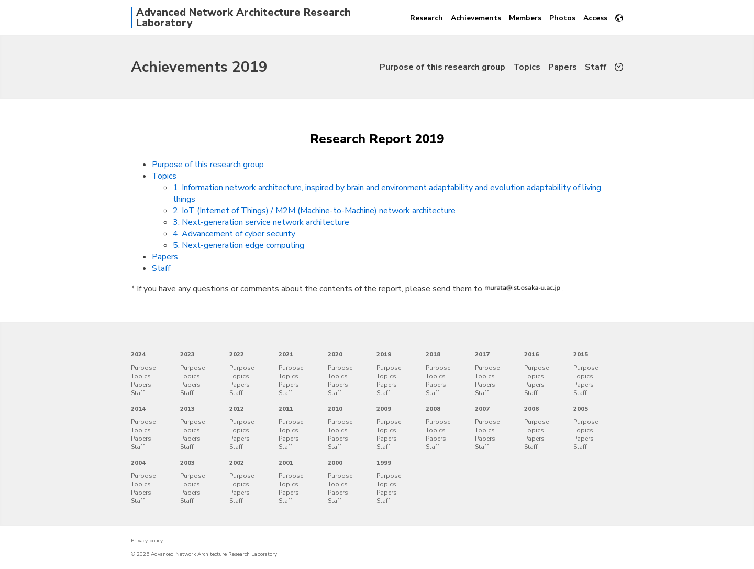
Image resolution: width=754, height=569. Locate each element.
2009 (383, 408)
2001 (286, 462)
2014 (138, 408)
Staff (596, 67)
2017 (482, 354)
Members (525, 18)
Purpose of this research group (442, 67)
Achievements (476, 18)
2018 (433, 354)
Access (595, 18)
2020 (335, 354)
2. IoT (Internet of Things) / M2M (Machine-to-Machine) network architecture (314, 210)
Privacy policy (147, 540)
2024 (138, 354)
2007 (482, 408)
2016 (531, 354)
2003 (187, 462)
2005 (580, 408)
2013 (187, 408)
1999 (383, 462)
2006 (531, 408)
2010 (335, 408)
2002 (236, 462)
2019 (383, 354)
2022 (236, 354)
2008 (433, 408)
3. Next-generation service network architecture (261, 222)
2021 (286, 354)
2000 (335, 462)
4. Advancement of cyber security (234, 233)
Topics (526, 67)
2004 (138, 462)
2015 (580, 354)
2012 (236, 408)
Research (426, 18)
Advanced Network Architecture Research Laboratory (243, 17)
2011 (286, 408)
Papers (562, 67)
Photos (562, 18)
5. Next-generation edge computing (238, 245)
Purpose (143, 368)
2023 (187, 354)
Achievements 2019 (199, 67)
